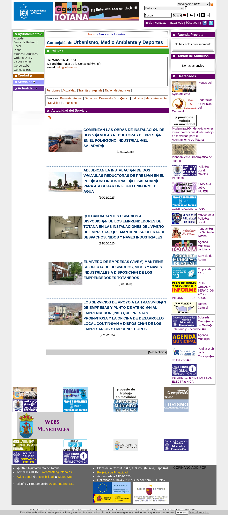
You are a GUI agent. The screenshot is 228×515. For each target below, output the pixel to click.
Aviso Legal (24, 476)
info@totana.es (67, 67)
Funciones (53, 90)
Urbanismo (69, 102)
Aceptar (181, 512)
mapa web (176, 22)
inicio (149, 22)
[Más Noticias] (157, 352)
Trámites (84, 90)
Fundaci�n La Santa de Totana (206, 232)
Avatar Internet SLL (62, 483)
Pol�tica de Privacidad (112, 472)
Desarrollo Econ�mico (114, 98)
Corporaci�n (22, 65)
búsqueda (193, 22)
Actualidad (69, 90)
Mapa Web (65, 476)
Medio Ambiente (156, 98)
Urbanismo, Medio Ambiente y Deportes (118, 42)
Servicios (54, 102)
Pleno (17, 50)
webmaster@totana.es (57, 472)
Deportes (91, 98)
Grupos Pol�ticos (26, 54)
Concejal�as (22, 69)
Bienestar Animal (71, 98)
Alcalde (18, 38)
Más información (199, 512)
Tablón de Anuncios (117, 90)
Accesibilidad (45, 476)
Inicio (92, 34)
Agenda (97, 90)
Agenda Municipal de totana (204, 245)
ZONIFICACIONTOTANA (188, 208)
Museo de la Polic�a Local (206, 218)
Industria (137, 98)
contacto (160, 22)
